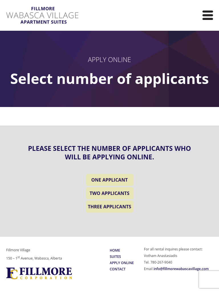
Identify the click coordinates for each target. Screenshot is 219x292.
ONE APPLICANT (109, 180)
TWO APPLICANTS (109, 193)
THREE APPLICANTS (109, 206)
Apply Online (122, 262)
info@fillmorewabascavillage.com (181, 268)
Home (115, 250)
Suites (115, 256)
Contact (118, 269)
